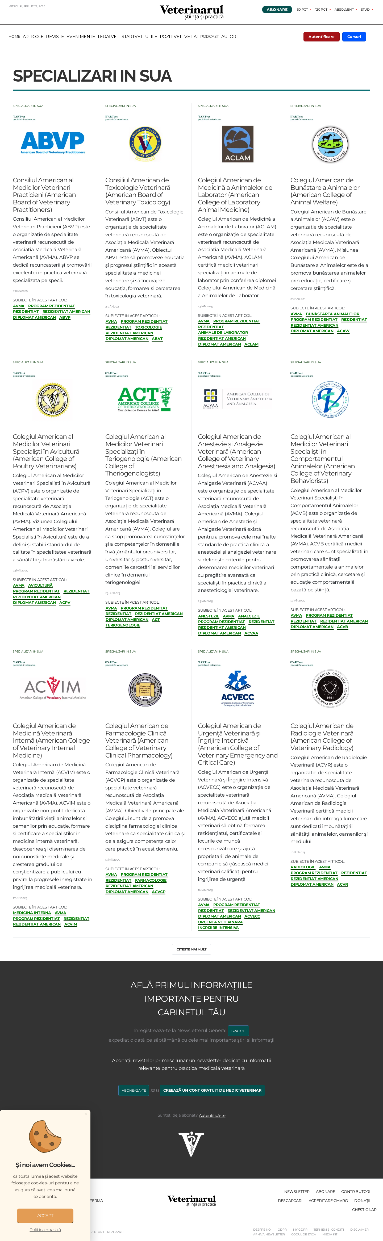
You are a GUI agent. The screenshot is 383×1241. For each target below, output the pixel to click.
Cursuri (354, 36)
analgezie (249, 616)
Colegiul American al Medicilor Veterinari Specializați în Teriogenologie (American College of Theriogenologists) (143, 455)
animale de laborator (223, 333)
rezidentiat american (66, 312)
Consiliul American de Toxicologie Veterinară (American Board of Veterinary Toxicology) (137, 191)
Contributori (355, 1191)
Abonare (277, 9)
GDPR (282, 1229)
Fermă (96, 1200)
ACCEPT (45, 1215)
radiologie (303, 867)
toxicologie (148, 327)
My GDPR (300, 1229)
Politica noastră (45, 1229)
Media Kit (329, 1234)
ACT (156, 620)
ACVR (342, 884)
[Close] (85, 1114)
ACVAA (251, 633)
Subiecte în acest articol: (40, 300)
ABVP (64, 317)
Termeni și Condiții (329, 1229)
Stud (365, 9)
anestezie (208, 616)
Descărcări (290, 1200)
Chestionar (364, 1210)
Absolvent (344, 9)
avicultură (40, 585)
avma (18, 306)
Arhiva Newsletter (269, 1234)
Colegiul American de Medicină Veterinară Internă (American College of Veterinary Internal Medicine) (51, 740)
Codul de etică (303, 1234)
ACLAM (251, 344)
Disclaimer (359, 1229)
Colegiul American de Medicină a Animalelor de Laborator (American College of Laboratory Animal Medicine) (235, 194)
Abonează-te (134, 1090)
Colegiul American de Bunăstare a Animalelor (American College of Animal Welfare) (325, 191)
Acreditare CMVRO (328, 1200)
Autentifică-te (212, 1115)
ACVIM (70, 924)
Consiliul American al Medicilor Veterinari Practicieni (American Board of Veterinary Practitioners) (44, 194)
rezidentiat (26, 312)
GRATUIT (238, 1031)
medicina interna (32, 913)
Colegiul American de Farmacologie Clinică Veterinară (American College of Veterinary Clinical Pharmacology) (139, 740)
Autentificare (322, 36)
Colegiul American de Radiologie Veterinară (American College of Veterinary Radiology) (321, 737)
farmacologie (151, 880)
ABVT (157, 339)
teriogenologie (123, 625)
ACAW (343, 331)
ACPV (64, 603)
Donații (362, 1200)
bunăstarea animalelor (332, 314)
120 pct (321, 9)
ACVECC (252, 916)
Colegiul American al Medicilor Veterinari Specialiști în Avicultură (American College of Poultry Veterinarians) (46, 451)
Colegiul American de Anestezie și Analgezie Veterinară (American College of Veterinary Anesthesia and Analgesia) (236, 451)
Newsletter (297, 1191)
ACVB (342, 627)
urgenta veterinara (220, 922)
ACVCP (158, 892)
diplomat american (34, 317)
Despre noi (262, 1229)
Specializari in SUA (28, 106)
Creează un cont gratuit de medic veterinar (212, 1090)
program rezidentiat (51, 306)
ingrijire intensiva (218, 928)
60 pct (302, 9)
